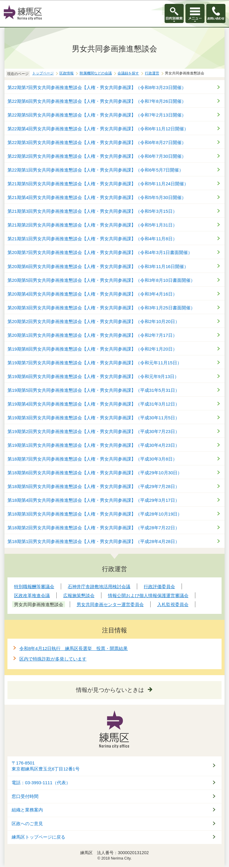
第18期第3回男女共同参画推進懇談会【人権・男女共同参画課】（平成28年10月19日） (94, 513)
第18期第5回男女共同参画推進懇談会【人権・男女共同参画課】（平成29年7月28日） (93, 486)
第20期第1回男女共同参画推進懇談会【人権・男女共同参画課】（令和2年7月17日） (92, 335)
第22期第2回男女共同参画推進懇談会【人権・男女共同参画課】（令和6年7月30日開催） (96, 156)
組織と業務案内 (27, 810)
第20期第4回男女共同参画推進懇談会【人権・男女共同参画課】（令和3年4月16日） (92, 293)
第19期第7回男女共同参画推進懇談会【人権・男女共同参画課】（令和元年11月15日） (94, 362)
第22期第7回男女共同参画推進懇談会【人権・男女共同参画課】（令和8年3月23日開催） (96, 87)
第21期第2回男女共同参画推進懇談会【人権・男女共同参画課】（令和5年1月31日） (92, 224)
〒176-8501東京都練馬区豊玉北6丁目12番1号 (46, 766)
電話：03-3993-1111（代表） (41, 782)
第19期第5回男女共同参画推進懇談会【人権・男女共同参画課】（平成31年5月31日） (93, 390)
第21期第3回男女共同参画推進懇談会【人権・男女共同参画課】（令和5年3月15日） (92, 211)
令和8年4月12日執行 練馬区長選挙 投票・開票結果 (73, 648)
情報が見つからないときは (110, 690)
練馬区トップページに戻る (38, 837)
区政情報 (66, 73)
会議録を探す (128, 73)
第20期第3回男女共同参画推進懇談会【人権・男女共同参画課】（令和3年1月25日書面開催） (101, 307)
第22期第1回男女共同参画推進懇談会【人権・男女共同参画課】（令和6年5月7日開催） (95, 169)
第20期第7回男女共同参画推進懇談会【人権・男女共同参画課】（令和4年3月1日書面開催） (99, 252)
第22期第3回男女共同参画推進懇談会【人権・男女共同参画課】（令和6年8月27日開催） (96, 142)
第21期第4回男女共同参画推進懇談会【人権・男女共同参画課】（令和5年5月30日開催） (96, 197)
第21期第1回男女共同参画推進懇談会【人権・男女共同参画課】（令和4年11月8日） (92, 238)
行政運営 (152, 73)
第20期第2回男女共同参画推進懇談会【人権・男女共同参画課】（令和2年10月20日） (93, 321)
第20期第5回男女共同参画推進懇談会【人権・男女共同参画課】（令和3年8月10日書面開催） (101, 280)
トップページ (43, 73)
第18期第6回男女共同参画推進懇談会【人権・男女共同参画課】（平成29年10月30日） (94, 472)
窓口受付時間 (25, 796)
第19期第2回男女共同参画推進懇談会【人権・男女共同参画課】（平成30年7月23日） (93, 431)
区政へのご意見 (27, 823)
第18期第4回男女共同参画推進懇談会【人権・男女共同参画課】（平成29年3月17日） (93, 500)
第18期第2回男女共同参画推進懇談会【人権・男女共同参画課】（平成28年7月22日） (93, 527)
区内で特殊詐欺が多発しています (52, 658)
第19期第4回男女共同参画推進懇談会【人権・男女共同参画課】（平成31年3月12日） (93, 403)
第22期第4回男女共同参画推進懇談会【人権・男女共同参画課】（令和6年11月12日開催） (97, 128)
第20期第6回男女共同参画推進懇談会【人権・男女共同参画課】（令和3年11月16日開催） (97, 266)
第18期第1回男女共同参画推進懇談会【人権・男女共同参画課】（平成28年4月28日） (93, 541)
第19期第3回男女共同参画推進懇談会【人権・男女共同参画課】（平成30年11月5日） (93, 417)
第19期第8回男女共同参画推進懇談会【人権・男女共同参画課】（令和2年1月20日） (92, 348)
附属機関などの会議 (96, 73)
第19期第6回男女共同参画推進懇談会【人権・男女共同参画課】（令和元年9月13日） (93, 376)
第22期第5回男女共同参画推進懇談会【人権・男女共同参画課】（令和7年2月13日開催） (96, 114)
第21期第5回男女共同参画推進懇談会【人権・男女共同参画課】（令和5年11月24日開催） (97, 183)
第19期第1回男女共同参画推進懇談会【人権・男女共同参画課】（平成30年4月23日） (93, 445)
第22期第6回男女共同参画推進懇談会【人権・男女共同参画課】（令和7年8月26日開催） (96, 101)
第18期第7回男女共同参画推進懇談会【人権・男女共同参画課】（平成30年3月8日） (92, 458)
